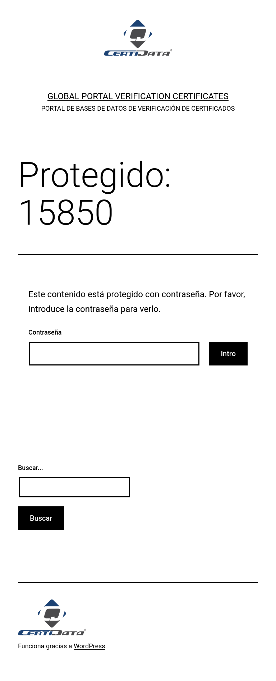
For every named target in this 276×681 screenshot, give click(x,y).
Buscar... (30, 467)
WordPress (89, 646)
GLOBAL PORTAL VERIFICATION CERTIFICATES (138, 96)
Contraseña (44, 332)
